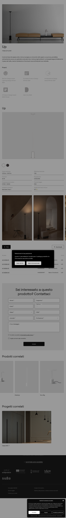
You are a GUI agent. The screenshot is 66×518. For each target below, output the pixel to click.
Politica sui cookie (34, 515)
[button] (63, 500)
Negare (46, 512)
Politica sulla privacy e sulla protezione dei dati (47, 515)
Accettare (34, 512)
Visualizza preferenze (58, 512)
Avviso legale (59, 515)
